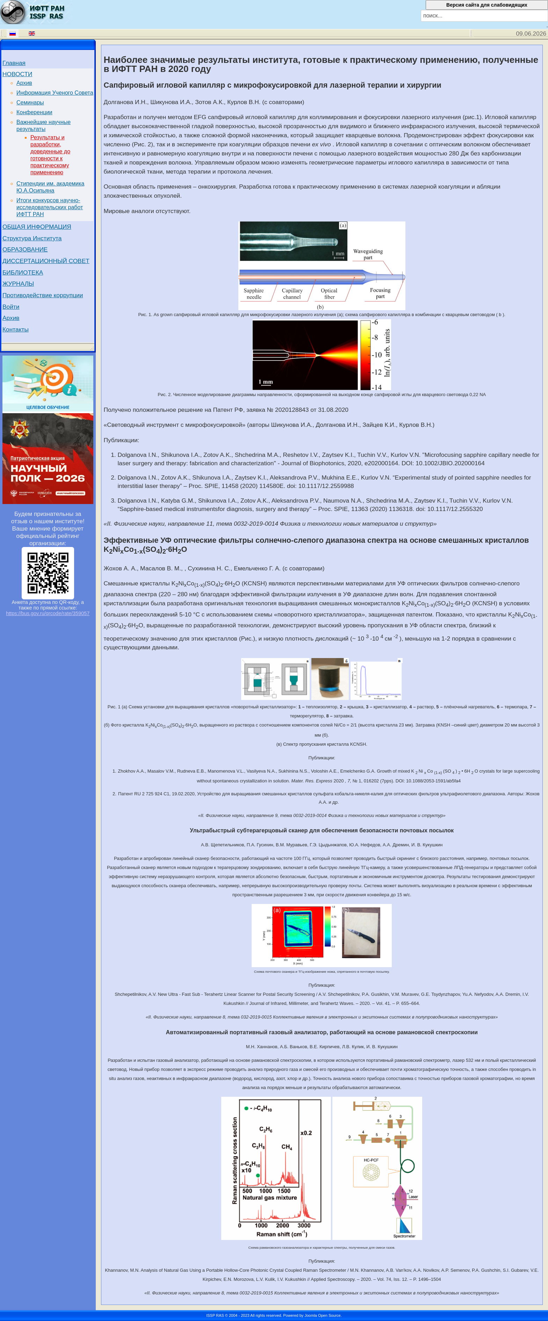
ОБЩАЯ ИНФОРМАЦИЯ (36, 226)
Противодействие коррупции (42, 295)
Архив (24, 83)
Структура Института (32, 238)
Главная (14, 62)
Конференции (34, 112)
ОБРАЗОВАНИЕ (25, 249)
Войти (11, 306)
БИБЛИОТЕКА (22, 272)
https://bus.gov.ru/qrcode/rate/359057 (47, 613)
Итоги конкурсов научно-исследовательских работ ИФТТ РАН (49, 207)
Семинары (30, 102)
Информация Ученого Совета (54, 93)
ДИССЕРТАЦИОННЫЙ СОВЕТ (45, 260)
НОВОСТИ (17, 74)
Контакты (15, 329)
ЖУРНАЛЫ (18, 283)
